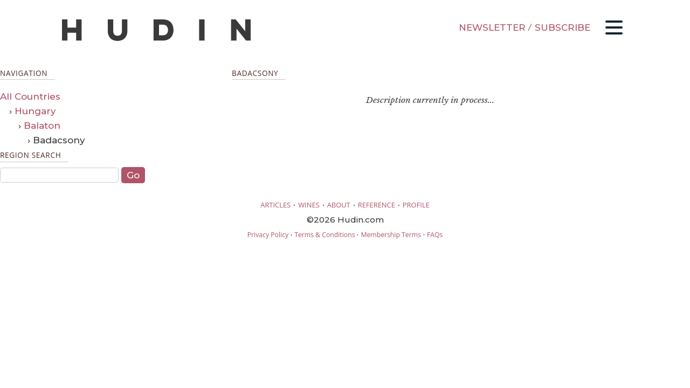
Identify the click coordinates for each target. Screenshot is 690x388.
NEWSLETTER (492, 27)
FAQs (435, 234)
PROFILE (416, 205)
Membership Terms (390, 234)
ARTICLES (275, 205)
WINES (309, 205)
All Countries (30, 96)
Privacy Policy (267, 234)
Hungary (35, 111)
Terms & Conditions (324, 234)
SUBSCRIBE (562, 27)
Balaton (42, 125)
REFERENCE (376, 205)
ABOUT (338, 205)
